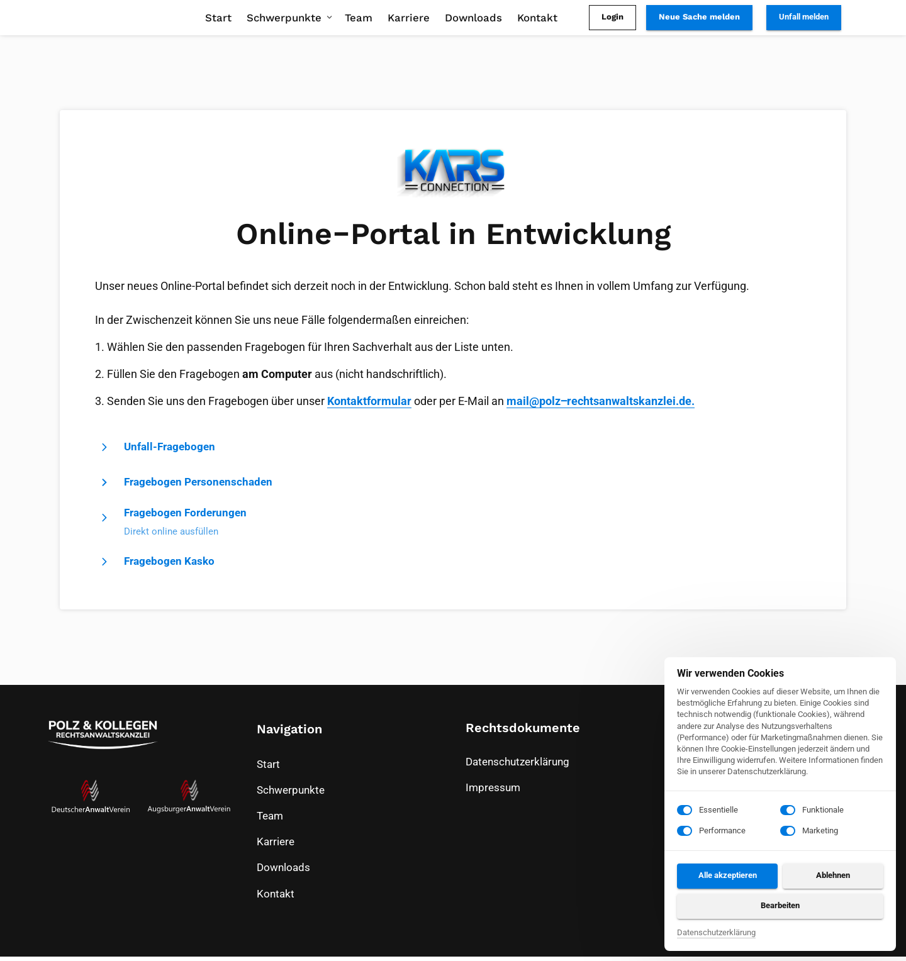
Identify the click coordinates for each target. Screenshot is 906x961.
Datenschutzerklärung (716, 933)
